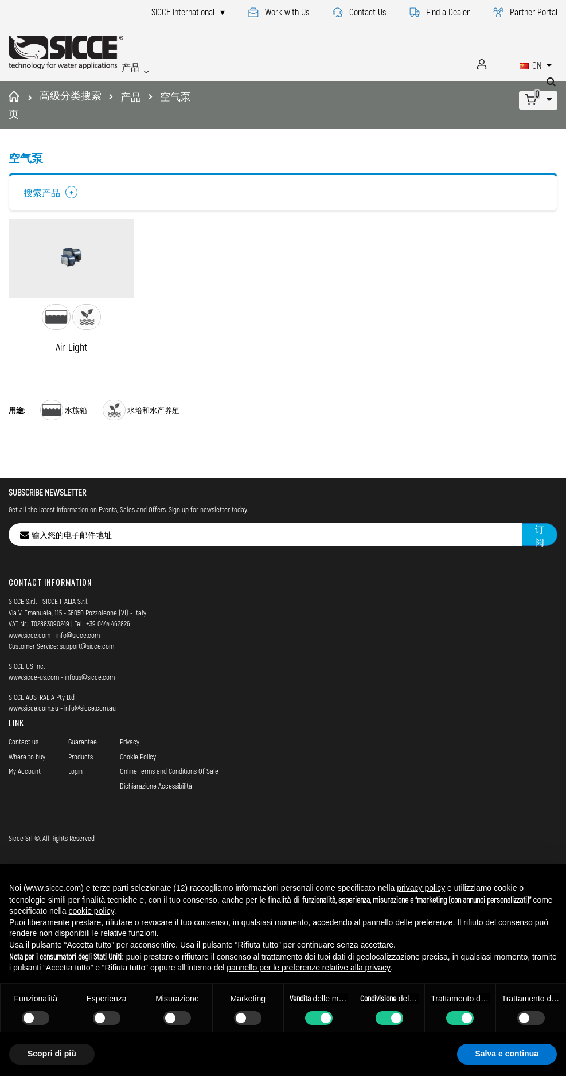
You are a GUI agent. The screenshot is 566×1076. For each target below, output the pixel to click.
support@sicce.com (87, 672)
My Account (25, 796)
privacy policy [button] (421, 887)
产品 (130, 97)
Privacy (129, 767)
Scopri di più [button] (52, 1053)
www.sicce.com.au (33, 734)
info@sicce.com (78, 660)
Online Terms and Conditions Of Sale (169, 796)
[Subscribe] (539, 560)
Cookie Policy (138, 782)
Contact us (23, 767)
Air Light (72, 373)
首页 (16, 105)
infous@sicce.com (90, 703)
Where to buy (27, 782)
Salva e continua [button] (506, 1053)
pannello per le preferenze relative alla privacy (309, 967)
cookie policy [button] (91, 910)
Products (80, 782)
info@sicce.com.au (90, 734)
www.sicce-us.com (34, 703)
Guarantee (82, 767)
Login (75, 796)
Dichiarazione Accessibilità (156, 811)
